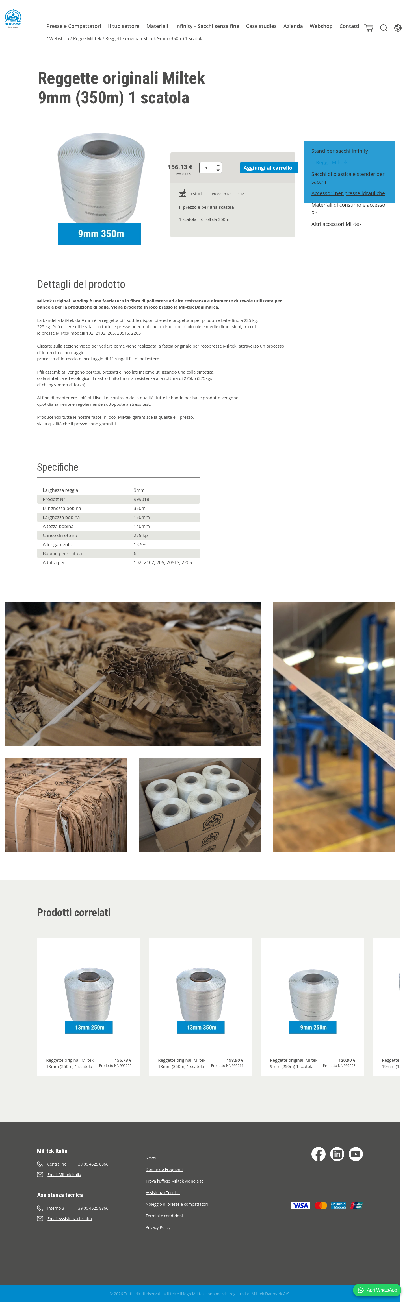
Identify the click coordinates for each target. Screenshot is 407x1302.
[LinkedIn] (337, 1154)
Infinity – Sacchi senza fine (199, 26)
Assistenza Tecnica (163, 1192)
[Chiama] (91, 1164)
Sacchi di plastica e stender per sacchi (350, 187)
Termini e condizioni (164, 1215)
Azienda (285, 26)
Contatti (341, 26)
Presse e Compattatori (65, 26)
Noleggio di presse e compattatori (177, 1204)
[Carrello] (362, 25)
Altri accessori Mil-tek (339, 233)
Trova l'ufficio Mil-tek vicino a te (174, 1181)
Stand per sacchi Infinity (342, 160)
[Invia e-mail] (91, 1174)
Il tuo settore (115, 26)
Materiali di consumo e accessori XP (352, 218)
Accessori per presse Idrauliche (351, 202)
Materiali (149, 26)
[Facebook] (318, 1154)
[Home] (9, 18)
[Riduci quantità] (225, 170)
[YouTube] (356, 1154)
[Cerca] (377, 25)
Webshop (313, 26)
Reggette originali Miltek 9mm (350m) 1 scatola (146, 38)
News (151, 1158)
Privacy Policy (158, 1227)
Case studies (253, 26)
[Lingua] (391, 25)
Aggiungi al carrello (262, 167)
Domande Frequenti (164, 1169)
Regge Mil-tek (79, 38)
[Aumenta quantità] (225, 165)
